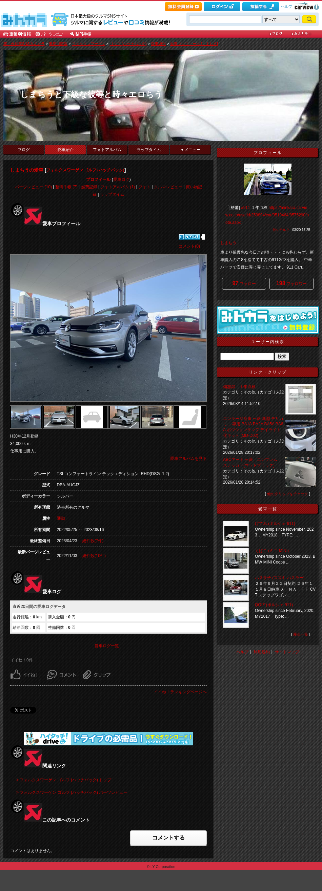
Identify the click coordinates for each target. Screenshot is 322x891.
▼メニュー (190, 149)
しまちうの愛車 (26, 170)
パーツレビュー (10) (33, 187)
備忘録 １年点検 (239, 386)
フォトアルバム (107, 149)
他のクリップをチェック (287, 494)
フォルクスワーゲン (88, 44)
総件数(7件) (93, 540)
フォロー (244, 283)
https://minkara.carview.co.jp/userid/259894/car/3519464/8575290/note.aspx (267, 215)
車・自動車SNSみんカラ (24, 44)
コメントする (168, 838)
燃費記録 (89, 187)
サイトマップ (287, 652)
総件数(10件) (94, 555)
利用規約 (262, 652)
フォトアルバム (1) (117, 187)
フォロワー (291, 283)
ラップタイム (149, 149)
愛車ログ (121, 179)
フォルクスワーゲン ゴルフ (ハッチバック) (85, 170)
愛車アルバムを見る (188, 458)
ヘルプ (286, 6)
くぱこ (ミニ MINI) (272, 550)
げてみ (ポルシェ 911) (275, 523)
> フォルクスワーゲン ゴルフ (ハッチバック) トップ (63, 780)
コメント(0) (189, 246)
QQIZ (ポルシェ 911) (274, 604)
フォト (144, 187)
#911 (245, 207)
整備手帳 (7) (66, 187)
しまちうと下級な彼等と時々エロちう (91, 94)
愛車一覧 (300, 634)
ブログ (24, 149)
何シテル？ (281, 230)
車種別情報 (58, 44)
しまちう (228, 242)
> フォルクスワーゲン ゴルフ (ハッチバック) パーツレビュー (71, 792)
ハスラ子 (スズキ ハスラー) (280, 577)
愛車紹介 (158, 44)
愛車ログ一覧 (107, 645)
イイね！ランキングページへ (180, 692)
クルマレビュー (168, 187)
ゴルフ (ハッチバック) (127, 44)
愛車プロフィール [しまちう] (194, 44)
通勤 (61, 518)
